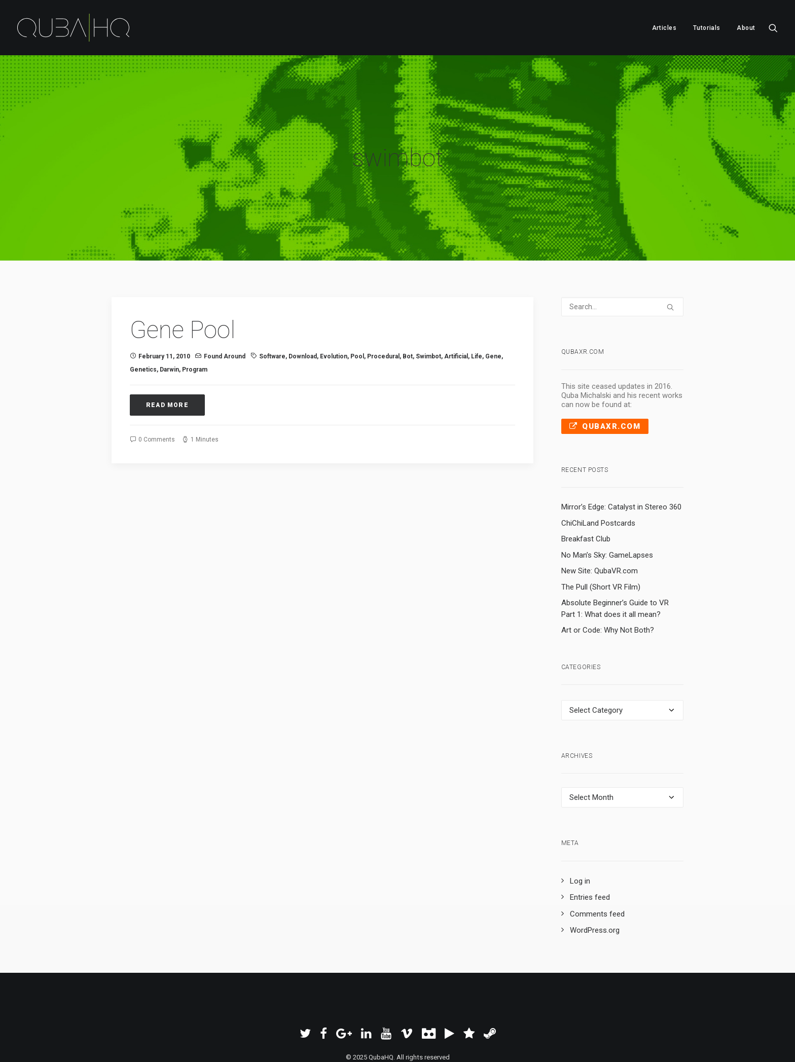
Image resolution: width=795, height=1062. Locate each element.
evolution (333, 303)
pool (357, 303)
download (302, 303)
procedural (383, 303)
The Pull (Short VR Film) (600, 533)
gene (493, 303)
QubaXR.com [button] (605, 372)
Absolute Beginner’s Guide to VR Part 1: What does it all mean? (615, 555)
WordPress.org (595, 877)
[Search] (622, 253)
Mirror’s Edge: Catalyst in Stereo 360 (621, 453)
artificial (456, 303)
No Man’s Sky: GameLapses (607, 501)
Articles (664, 27)
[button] (773, 27)
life (476, 303)
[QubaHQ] (73, 28)
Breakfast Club (585, 485)
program (194, 316)
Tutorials (706, 27)
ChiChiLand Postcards (598, 469)
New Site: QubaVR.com (599, 517)
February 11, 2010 (164, 303)
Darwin (169, 316)
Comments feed (597, 860)
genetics (143, 316)
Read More (167, 351)
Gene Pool (182, 276)
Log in (580, 827)
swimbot (428, 303)
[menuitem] (664, 27)
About (746, 27)
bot (408, 303)
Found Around (224, 303)
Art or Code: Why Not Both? (607, 576)
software (272, 303)
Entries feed (590, 844)
